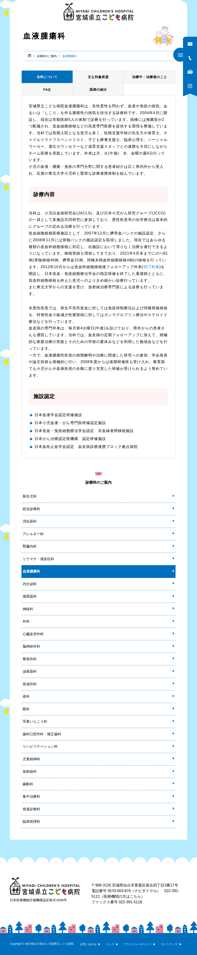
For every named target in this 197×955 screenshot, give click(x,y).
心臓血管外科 (33, 634)
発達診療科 (31, 809)
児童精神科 (31, 759)
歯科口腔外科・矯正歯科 (42, 734)
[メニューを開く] (180, 55)
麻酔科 (28, 784)
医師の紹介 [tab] (98, 89)
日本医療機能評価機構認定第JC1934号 (38, 900)
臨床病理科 (31, 821)
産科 (26, 696)
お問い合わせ (88, 944)
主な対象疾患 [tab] (98, 77)
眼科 (26, 709)
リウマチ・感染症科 (38, 559)
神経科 (28, 609)
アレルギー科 (33, 534)
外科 (26, 621)
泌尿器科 (30, 671)
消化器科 (30, 521)
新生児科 (30, 496)
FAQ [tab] (47, 89)
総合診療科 (31, 509)
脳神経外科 (31, 646)
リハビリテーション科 (40, 746)
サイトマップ (169, 944)
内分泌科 (30, 584)
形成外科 (30, 684)
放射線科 (30, 771)
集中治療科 (31, 796)
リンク (110, 944)
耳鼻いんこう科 (35, 721)
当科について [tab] (47, 77)
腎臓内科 (30, 546)
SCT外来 (151, 267)
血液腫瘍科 (31, 571)
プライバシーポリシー (138, 944)
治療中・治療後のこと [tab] (149, 77)
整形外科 (30, 659)
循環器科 (30, 596)
